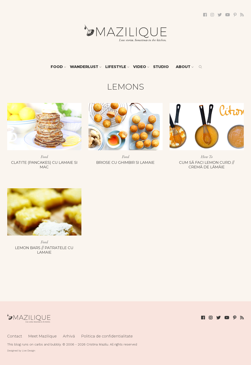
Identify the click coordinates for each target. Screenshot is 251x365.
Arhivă (69, 336)
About (183, 67)
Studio (161, 67)
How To (207, 156)
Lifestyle (115, 67)
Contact (14, 336)
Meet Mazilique (42, 336)
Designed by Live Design (21, 350)
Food (57, 67)
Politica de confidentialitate (107, 336)
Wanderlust (84, 67)
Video (139, 67)
